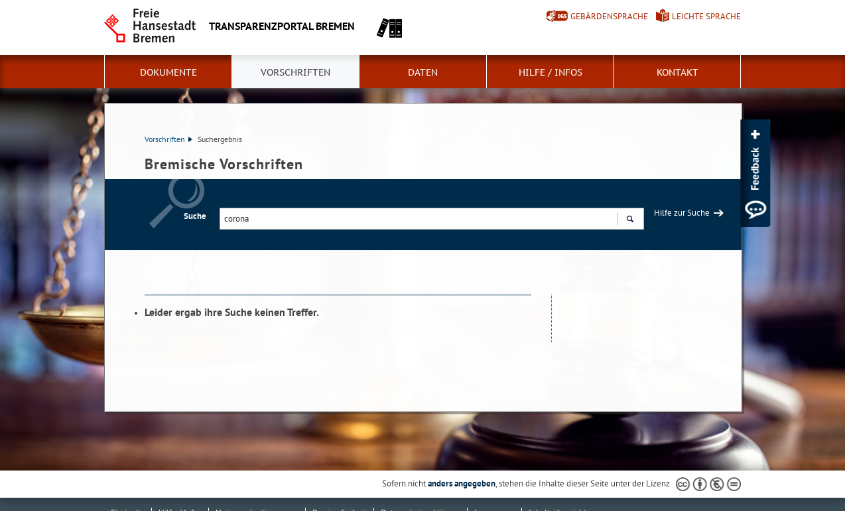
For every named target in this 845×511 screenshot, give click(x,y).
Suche (195, 216)
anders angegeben (461, 483)
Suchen (630, 220)
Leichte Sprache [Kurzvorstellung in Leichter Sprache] (706, 16)
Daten (423, 72)
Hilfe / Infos (550, 72)
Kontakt (677, 72)
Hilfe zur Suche (682, 212)
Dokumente (168, 72)
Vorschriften (295, 72)
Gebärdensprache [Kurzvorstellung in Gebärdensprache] (609, 16)
